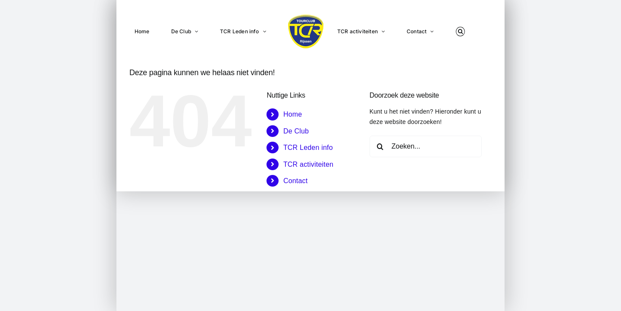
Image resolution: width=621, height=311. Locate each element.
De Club (296, 131)
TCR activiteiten (308, 164)
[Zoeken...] (426, 146)
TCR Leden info (308, 147)
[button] (449, 31)
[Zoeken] (380, 146)
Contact (295, 180)
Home (292, 114)
